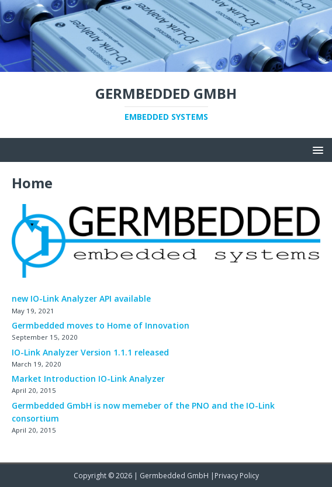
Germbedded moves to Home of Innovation (100, 325)
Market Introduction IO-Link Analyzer (88, 378)
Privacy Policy (237, 476)
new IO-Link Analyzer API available (81, 298)
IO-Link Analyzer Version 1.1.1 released (90, 352)
